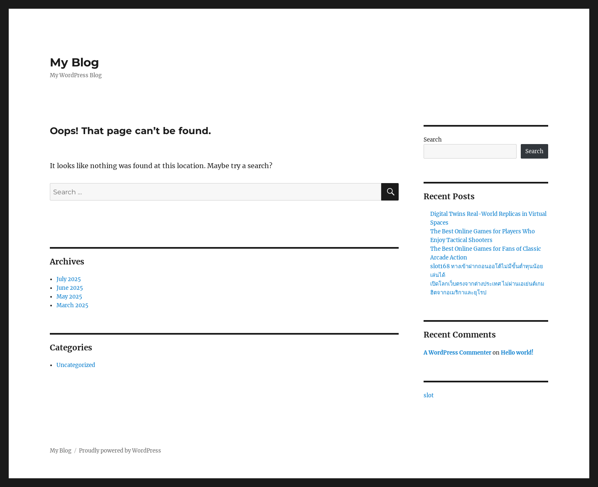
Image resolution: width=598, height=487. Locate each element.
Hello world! (517, 352)
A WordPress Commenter (457, 352)
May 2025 (69, 296)
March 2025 (72, 305)
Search (433, 139)
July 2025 (68, 279)
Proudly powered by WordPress (120, 450)
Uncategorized (75, 365)
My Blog (74, 62)
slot (429, 395)
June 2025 (69, 287)
